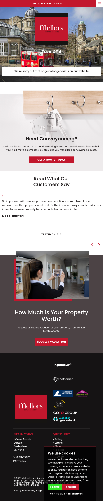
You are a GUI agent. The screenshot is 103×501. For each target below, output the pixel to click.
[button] (92, 245)
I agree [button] (55, 487)
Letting (58, 442)
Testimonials (51, 234)
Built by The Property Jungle (28, 490)
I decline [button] (70, 487)
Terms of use (21, 480)
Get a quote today (51, 159)
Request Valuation (47, 3)
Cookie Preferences (24, 482)
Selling (57, 439)
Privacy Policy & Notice (41, 480)
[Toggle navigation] (99, 3)
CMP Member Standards (26, 484)
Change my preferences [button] (66, 493)
